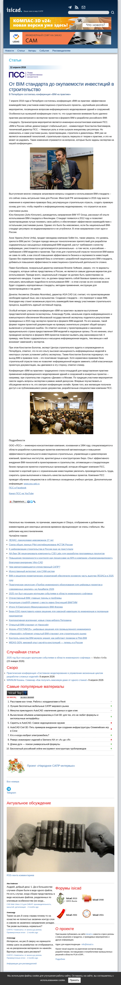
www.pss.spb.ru (32, 483)
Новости (9, 50)
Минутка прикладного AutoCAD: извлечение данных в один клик (44, 710)
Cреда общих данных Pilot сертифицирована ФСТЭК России (41, 544)
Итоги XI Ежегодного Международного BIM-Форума (36, 607)
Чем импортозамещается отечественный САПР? (34, 567)
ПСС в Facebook (17, 487)
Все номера (13, 781)
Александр (11, 913)
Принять (74, 980)
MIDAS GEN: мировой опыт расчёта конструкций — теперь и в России (46, 642)
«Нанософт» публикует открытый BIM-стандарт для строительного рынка (47, 633)
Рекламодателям (61, 50)
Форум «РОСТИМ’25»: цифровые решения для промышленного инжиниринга (50, 629)
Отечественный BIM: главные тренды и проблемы (35, 598)
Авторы (32, 50)
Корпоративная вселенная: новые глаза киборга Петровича (40, 620)
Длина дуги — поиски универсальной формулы (35, 744)
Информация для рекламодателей (21, 963)
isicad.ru (89, 934)
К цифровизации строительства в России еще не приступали (41, 549)
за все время (27, 697)
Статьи (21, 50)
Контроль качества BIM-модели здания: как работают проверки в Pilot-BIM (48, 638)
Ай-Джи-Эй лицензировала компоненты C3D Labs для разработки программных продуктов (57, 553)
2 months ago (33, 907)
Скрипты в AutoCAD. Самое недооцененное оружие (37, 723)
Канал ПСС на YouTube (21, 493)
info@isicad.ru (87, 944)
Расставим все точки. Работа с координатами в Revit (37, 701)
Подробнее (60, 959)
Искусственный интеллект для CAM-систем (32, 571)
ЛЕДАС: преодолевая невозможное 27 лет (31, 540)
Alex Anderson (12, 884)
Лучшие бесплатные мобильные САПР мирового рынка (39, 706)
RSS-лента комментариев (20, 875)
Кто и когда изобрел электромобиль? (29, 735)
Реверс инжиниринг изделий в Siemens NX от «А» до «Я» (40, 739)
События (44, 50)
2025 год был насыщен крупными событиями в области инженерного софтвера (50, 593)
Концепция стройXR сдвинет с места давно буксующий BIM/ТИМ (43, 602)
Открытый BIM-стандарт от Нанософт (29, 624)
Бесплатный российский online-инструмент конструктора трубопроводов (48, 748)
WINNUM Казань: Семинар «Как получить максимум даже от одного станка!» (47, 680)
